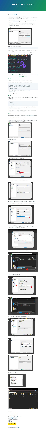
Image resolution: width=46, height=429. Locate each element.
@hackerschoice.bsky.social (14, 412)
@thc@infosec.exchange (14, 413)
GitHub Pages (18, 427)
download (15, 14)
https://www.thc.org (13, 415)
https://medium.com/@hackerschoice (16, 416)
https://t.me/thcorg (14, 414)
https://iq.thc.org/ (14, 417)
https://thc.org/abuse (13, 418)
